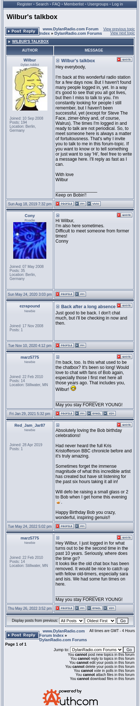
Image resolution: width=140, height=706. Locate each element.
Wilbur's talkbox (32, 16)
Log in (117, 4)
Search (42, 4)
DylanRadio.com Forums (78, 33)
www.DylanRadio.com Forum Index (62, 633)
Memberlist (74, 4)
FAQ (56, 4)
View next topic (122, 33)
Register (24, 4)
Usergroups (97, 4)
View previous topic (119, 29)
